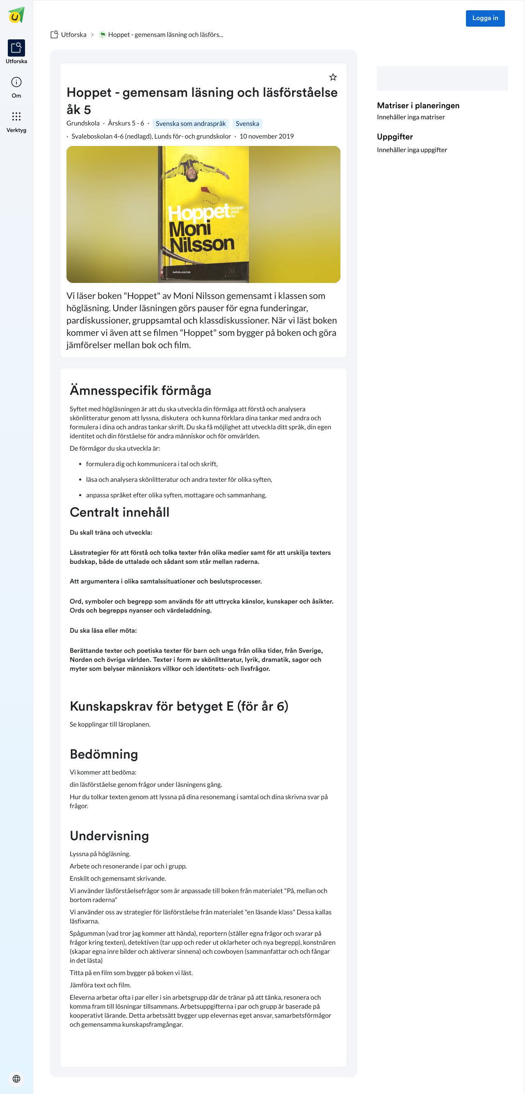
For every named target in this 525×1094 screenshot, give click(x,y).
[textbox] (203, 717)
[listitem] (16, 52)
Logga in (485, 18)
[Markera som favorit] (333, 77)
